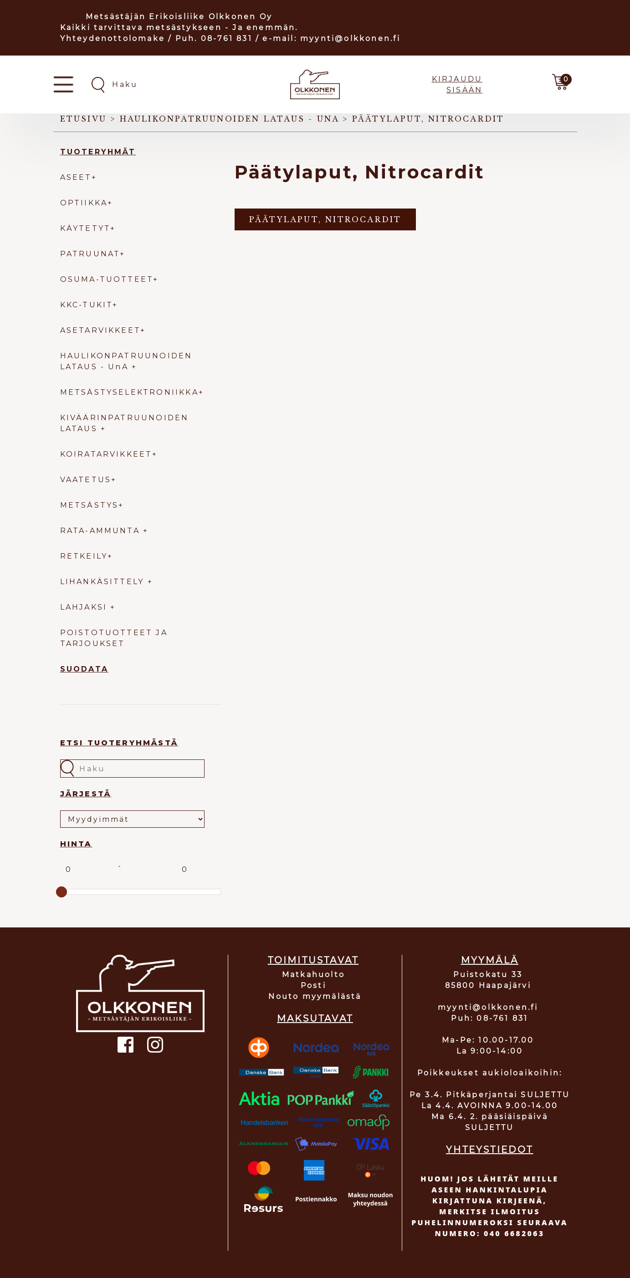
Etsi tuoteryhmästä (119, 742)
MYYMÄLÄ (489, 960)
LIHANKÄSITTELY (104, 581)
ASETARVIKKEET (100, 330)
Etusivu (83, 118)
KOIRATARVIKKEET (106, 454)
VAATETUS (86, 479)
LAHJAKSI (85, 607)
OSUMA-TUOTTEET (107, 279)
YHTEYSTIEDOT (489, 1149)
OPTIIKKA (84, 203)
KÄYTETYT (85, 228)
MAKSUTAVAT (315, 1018)
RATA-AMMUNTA (101, 530)
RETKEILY (84, 556)
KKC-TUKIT (86, 304)
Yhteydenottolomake (112, 38)
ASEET (76, 177)
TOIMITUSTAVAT (313, 960)
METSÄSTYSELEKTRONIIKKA (129, 392)
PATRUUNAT (90, 253)
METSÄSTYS (89, 505)
